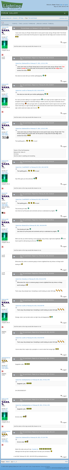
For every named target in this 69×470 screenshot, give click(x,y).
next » (66, 18)
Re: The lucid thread (25, 57)
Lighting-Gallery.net (6, 18)
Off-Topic (21, 18)
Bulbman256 (5, 27)
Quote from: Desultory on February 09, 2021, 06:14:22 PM (31, 279)
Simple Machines (36, 466)
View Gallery (5, 39)
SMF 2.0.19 (22, 466)
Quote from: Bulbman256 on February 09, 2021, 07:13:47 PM (32, 437)
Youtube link (35, 449)
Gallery (13, 13)
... (15, 461)
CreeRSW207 (5, 122)
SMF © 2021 (29, 466)
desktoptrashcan (6, 357)
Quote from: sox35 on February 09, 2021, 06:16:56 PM (30, 305)
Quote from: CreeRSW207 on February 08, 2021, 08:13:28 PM (32, 167)
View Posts (5, 38)
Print (66, 461)
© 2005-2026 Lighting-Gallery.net (9, 466)
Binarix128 (4, 193)
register (66, 4)
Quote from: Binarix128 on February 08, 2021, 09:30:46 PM (31, 225)
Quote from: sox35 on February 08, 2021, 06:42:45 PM (30, 90)
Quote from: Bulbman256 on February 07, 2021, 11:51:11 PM (32, 63)
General (15, 18)
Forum (4, 13)
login (61, 4)
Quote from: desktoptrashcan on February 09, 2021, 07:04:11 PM (33, 379)
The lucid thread (32, 18)
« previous (61, 18)
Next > (8, 461)
